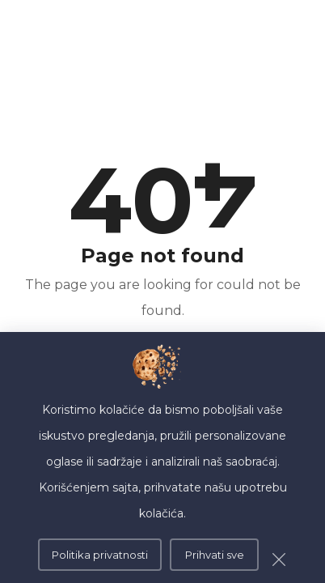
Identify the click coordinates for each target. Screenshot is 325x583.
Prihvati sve (214, 554)
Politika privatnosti (100, 554)
